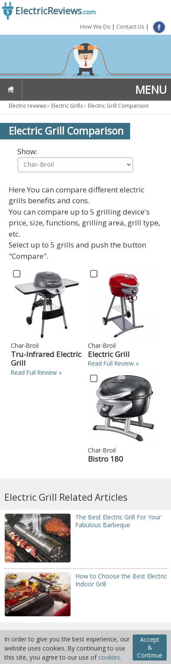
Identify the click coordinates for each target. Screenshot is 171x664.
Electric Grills (67, 105)
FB (159, 27)
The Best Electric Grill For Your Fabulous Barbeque (118, 521)
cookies (109, 657)
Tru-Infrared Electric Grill (46, 358)
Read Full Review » (36, 372)
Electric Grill (109, 354)
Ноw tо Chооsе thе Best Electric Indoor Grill (121, 580)
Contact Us (130, 26)
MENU (151, 89)
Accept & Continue (149, 647)
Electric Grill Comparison (118, 105)
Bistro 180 (105, 459)
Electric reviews (27, 105)
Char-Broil (25, 345)
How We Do (95, 26)
